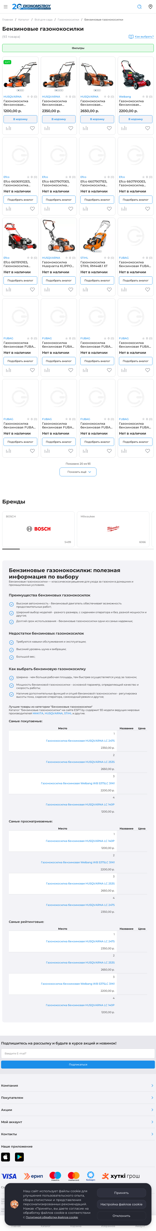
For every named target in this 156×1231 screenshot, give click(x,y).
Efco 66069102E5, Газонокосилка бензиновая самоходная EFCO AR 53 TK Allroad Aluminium (18, 183)
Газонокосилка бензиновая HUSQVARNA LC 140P (20, 103)
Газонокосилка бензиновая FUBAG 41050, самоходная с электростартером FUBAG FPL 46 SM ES (58, 425)
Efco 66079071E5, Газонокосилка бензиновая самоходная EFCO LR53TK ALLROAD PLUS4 (95, 183)
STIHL (84, 257)
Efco (6, 177)
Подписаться (78, 1064)
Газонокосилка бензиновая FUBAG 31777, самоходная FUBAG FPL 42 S (58, 344)
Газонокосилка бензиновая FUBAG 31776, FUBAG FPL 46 (20, 344)
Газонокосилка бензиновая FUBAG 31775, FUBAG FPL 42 (135, 264)
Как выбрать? (144, 36)
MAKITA (38, 713)
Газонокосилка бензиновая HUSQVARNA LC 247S (59, 103)
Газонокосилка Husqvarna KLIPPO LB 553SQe (57, 264)
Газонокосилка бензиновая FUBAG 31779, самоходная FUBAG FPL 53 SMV (135, 344)
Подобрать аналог (20, 199)
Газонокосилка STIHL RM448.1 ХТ (94, 264)
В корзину (20, 119)
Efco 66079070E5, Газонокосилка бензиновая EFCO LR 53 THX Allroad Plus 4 (57, 183)
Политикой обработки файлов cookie (52, 1217)
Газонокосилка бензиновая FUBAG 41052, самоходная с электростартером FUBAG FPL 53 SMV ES (135, 425)
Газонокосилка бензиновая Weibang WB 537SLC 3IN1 (135, 103)
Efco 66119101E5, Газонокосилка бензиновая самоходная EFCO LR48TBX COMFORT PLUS (19, 264)
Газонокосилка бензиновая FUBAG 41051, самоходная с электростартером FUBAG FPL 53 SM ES (97, 425)
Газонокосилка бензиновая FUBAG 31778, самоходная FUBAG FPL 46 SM (96, 344)
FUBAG (124, 257)
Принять (121, 1193)
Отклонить (121, 1216)
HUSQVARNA (13, 96)
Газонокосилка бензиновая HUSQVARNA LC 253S (97, 103)
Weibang (125, 96)
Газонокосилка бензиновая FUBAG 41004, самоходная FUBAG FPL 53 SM (20, 425)
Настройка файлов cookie (121, 1204)
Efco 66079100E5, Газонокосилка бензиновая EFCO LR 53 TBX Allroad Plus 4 (134, 183)
